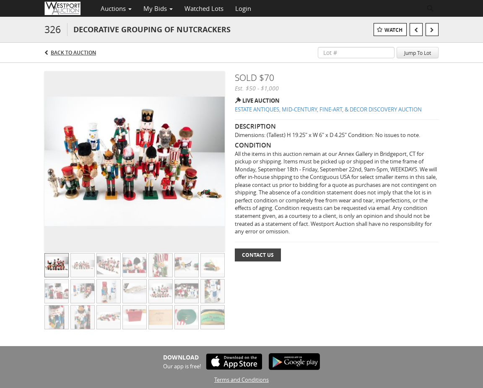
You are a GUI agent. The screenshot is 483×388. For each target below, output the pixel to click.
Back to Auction (73, 52)
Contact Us (258, 255)
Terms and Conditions (241, 379)
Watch (393, 30)
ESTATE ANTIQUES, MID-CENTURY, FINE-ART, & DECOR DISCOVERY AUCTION (328, 109)
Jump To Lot (417, 52)
